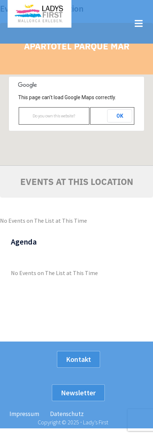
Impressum (24, 413)
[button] (138, 24)
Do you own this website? (54, 115)
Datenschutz (67, 413)
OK (119, 116)
